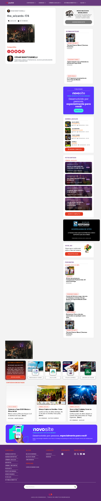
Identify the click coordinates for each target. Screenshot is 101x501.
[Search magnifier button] (75, 487)
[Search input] (49, 487)
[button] (8, 51)
